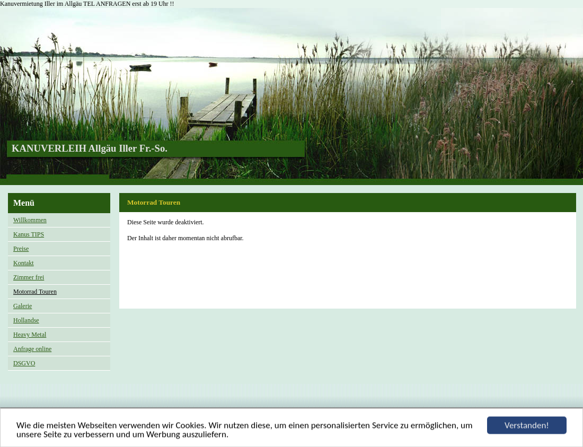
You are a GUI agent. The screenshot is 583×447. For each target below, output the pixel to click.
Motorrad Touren (35, 291)
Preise (21, 248)
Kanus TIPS (28, 234)
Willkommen (30, 220)
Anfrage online (32, 349)
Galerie (22, 306)
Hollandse (26, 320)
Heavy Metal (29, 334)
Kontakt (23, 263)
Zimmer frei (28, 277)
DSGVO (24, 363)
